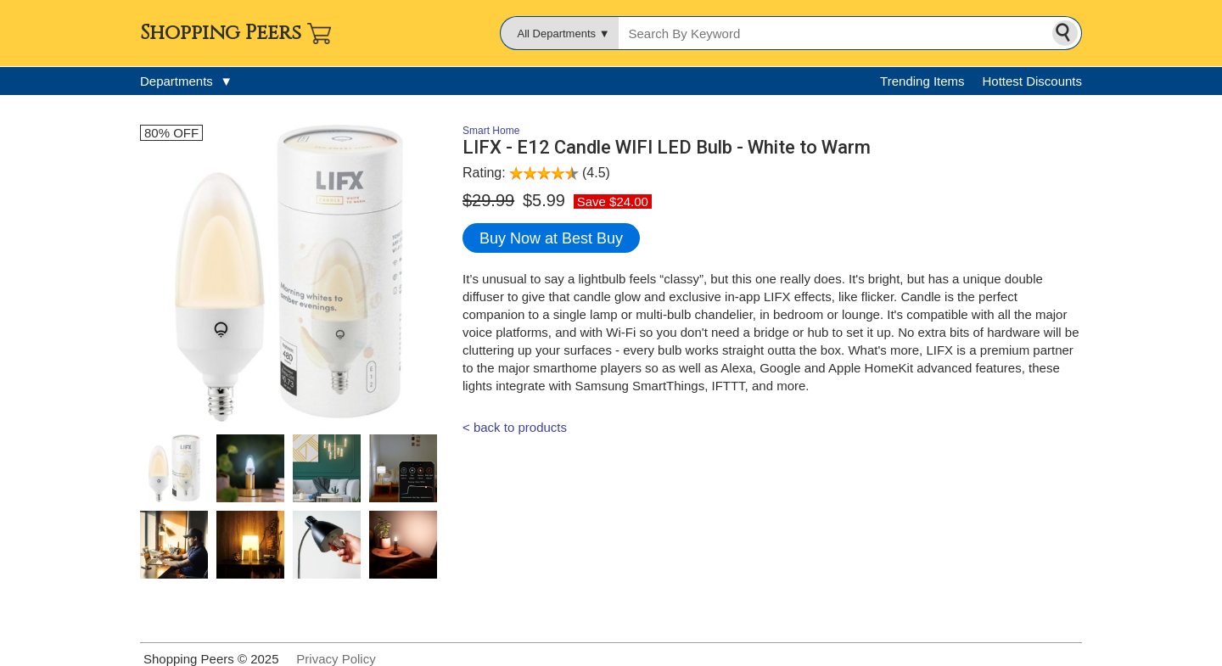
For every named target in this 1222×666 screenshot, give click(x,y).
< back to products (514, 427)
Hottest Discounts (1032, 81)
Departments (186, 81)
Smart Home (490, 131)
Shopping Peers (220, 33)
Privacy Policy (335, 659)
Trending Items (922, 81)
